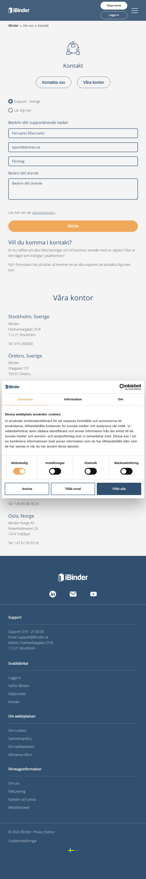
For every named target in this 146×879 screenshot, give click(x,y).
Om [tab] (120, 399)
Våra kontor (93, 82)
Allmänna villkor (20, 754)
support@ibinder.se (33, 637)
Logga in (114, 15)
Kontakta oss (53, 82)
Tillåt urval (73, 489)
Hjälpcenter (17, 693)
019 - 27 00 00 (33, 631)
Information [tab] (73, 399)
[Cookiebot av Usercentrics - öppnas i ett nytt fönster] (122, 387)
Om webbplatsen (21, 746)
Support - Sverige (24, 101)
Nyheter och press (22, 799)
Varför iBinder (18, 685)
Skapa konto (114, 5)
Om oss (14, 783)
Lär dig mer (19, 110)
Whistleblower (19, 807)
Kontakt (14, 702)
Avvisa (27, 489)
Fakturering (16, 791)
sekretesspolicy (43, 212)
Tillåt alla (119, 489)
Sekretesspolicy (20, 738)
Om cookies (17, 730)
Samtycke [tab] (25, 399)
